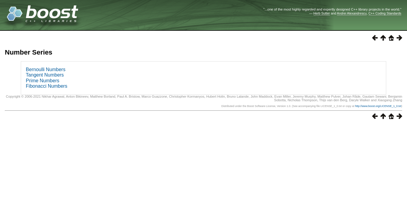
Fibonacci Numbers (46, 86)
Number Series (28, 52)
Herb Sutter (321, 13)
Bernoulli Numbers (46, 69)
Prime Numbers (42, 80)
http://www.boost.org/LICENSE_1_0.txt (378, 106)
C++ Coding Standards (384, 13)
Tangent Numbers (45, 74)
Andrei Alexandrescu (352, 13)
